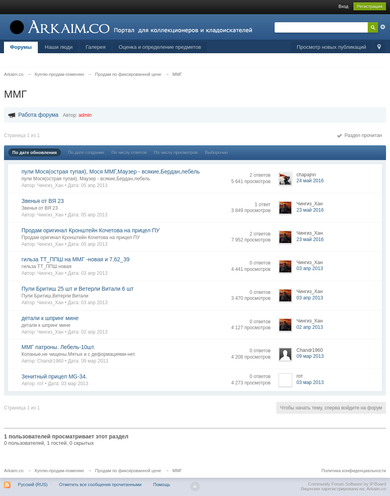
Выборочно (216, 152)
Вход (344, 6)
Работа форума (38, 115)
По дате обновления (34, 152)
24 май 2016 (310, 180)
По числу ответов (129, 152)
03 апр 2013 (309, 268)
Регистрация (369, 6)
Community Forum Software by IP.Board (347, 484)
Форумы (21, 47)
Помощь (161, 484)
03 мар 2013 (310, 382)
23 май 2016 (310, 210)
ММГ (177, 470)
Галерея (95, 47)
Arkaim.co (13, 470)
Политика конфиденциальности (354, 470)
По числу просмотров (176, 152)
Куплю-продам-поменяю (59, 470)
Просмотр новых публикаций (331, 47)
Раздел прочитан (359, 135)
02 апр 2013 (309, 327)
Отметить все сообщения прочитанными (100, 484)
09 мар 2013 (310, 356)
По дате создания (86, 152)
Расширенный (383, 27)
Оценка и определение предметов (160, 47)
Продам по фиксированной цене (128, 470)
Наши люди (59, 47)
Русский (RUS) (32, 484)
